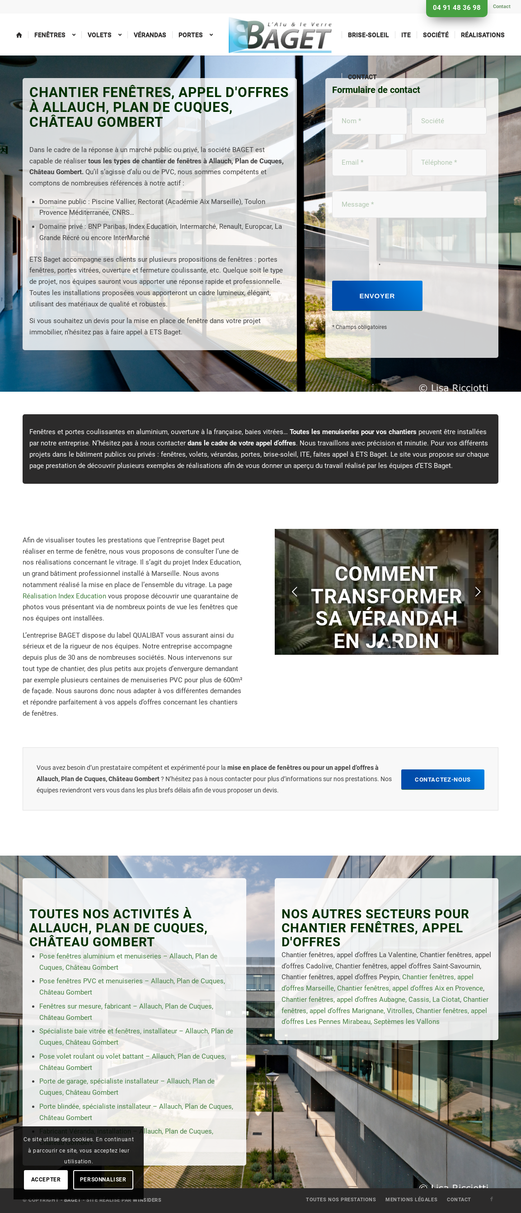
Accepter (46, 1179)
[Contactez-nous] (442, 779)
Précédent (295, 591)
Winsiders (147, 1200)
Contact (502, 6)
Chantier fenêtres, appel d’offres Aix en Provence (410, 988)
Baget (72, 1200)
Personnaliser (103, 1179)
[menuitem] (499, 7)
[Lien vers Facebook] (491, 1199)
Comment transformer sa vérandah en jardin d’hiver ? (387, 618)
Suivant (478, 591)
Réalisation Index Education (64, 596)
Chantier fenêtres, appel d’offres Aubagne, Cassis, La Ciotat (371, 999)
